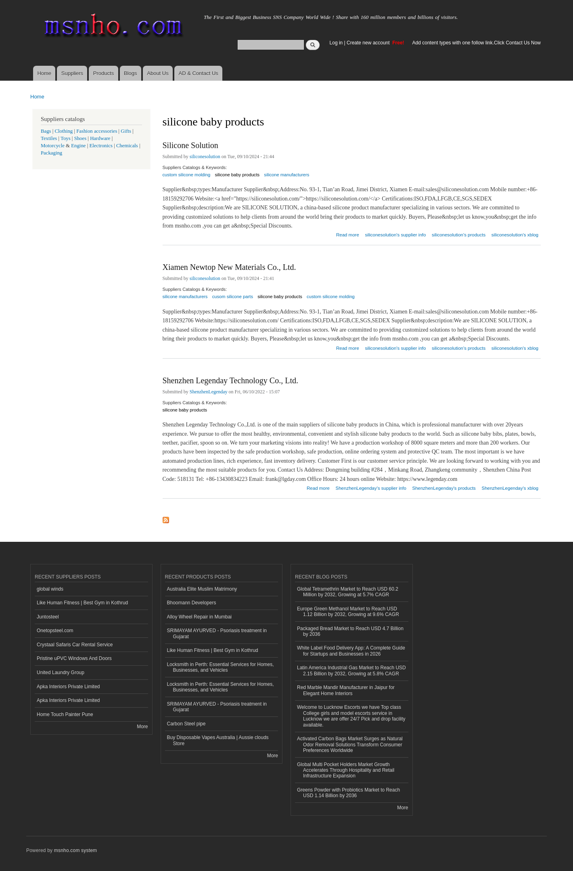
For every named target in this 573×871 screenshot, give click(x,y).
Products (103, 73)
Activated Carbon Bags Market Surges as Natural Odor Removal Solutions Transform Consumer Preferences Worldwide (350, 744)
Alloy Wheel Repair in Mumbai (199, 617)
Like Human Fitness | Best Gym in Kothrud (82, 603)
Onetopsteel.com (55, 630)
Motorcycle (53, 145)
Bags (46, 131)
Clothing (64, 131)
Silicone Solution (190, 145)
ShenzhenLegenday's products (443, 488)
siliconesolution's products (458, 234)
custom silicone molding (187, 174)
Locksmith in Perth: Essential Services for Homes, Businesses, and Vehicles (220, 667)
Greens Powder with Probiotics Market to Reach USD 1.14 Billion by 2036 (348, 792)
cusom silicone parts (232, 296)
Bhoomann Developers (191, 603)
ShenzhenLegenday (209, 392)
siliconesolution (205, 156)
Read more (347, 233)
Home (44, 73)
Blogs (130, 73)
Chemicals (127, 145)
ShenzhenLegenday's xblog (510, 488)
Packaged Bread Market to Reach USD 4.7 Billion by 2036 (350, 631)
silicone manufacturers (286, 174)
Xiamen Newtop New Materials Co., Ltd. (229, 267)
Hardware (100, 138)
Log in (336, 43)
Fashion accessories (96, 131)
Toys (66, 138)
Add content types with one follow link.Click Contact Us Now (476, 43)
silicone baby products (237, 174)
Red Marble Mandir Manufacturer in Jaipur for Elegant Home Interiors (346, 690)
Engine (78, 145)
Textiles (49, 138)
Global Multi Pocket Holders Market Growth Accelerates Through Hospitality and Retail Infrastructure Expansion (345, 770)
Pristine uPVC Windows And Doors (74, 658)
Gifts (126, 131)
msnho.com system (75, 850)
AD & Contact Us (198, 73)
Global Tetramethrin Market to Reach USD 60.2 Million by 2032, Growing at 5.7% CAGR (347, 591)
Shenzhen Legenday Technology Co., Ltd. (230, 380)
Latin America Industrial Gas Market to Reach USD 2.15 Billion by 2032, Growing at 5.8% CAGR (351, 670)
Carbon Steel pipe (186, 724)
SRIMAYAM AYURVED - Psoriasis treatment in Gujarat (217, 633)
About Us (157, 73)
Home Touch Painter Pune (65, 714)
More (142, 726)
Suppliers (72, 73)
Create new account (369, 43)
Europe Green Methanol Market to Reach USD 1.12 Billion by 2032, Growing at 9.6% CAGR (348, 611)
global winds (50, 589)
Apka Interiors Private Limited (68, 686)
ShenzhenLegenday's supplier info (371, 488)
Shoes (80, 138)
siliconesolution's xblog (514, 234)
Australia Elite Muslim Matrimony (202, 589)
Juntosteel (48, 617)
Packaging (51, 153)
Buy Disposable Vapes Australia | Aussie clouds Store (218, 740)
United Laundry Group (60, 672)
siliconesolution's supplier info (395, 234)
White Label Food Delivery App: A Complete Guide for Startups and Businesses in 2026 (351, 650)
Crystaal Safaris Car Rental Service (75, 645)
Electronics (101, 145)
